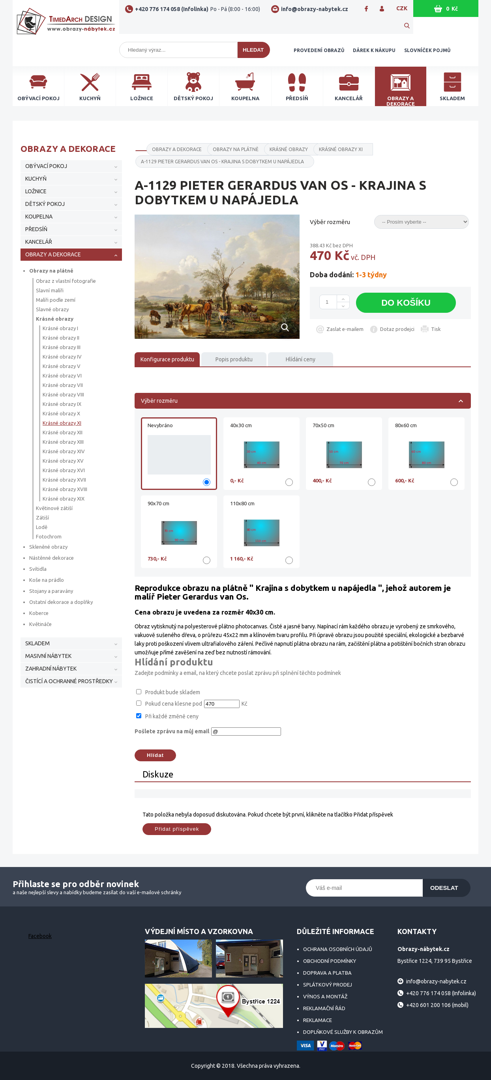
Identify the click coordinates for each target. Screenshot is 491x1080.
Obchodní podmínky (329, 961)
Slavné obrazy (52, 309)
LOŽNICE (36, 191)
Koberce (39, 613)
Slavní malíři (50, 290)
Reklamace (317, 1020)
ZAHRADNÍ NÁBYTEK (51, 668)
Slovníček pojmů (427, 50)
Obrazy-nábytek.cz (66, 24)
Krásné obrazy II (61, 337)
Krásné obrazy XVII (64, 479)
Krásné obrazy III (62, 347)
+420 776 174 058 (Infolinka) (197, 9)
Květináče (40, 624)
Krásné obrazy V (62, 366)
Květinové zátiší (54, 508)
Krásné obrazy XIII (63, 442)
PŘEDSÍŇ (36, 229)
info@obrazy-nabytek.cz (314, 9)
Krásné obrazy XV (63, 460)
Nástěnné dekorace (51, 558)
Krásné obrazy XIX (63, 498)
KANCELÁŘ (38, 242)
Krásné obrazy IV (62, 356)
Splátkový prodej (327, 984)
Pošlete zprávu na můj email (172, 731)
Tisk (436, 329)
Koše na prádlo (46, 580)
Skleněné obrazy (48, 546)
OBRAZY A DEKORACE (53, 254)
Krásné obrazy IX (62, 404)
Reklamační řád (324, 1008)
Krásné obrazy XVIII (65, 489)
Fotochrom (49, 536)
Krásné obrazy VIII (63, 394)
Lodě (41, 527)
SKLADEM (37, 643)
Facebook (40, 936)
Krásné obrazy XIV (64, 451)
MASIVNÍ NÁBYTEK (48, 656)
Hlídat (155, 755)
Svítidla (38, 569)
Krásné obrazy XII (62, 432)
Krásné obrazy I (60, 328)
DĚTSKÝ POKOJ (45, 204)
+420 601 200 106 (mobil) (437, 1005)
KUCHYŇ (36, 179)
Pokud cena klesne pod (173, 704)
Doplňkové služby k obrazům (343, 1032)
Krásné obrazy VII (63, 385)
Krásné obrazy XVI (64, 470)
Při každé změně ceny (172, 716)
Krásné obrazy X (61, 413)
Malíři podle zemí (55, 300)
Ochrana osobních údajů (337, 949)
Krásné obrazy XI (62, 423)
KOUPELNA (38, 216)
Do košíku (406, 303)
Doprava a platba (327, 972)
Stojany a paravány (51, 591)
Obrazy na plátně (51, 270)
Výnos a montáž (325, 996)
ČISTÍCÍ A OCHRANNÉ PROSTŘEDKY (69, 681)
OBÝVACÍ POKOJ (46, 166)
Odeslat (444, 887)
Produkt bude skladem (172, 692)
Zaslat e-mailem (345, 329)
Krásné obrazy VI (62, 375)
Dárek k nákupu (374, 50)
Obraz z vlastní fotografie (66, 281)
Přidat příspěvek (177, 829)
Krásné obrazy (54, 318)
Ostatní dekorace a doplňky (61, 602)
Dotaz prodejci (397, 329)
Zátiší (42, 517)
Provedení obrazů (319, 50)
